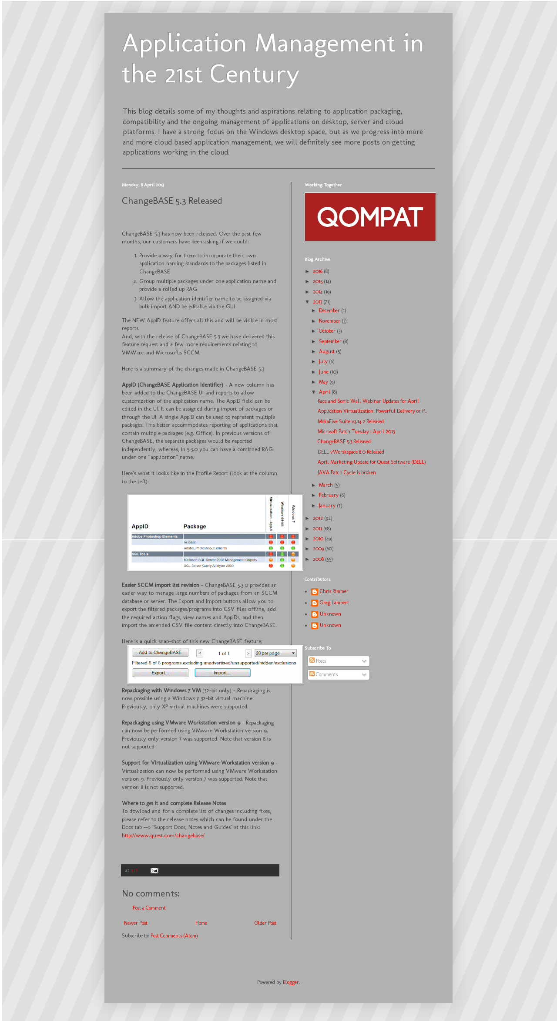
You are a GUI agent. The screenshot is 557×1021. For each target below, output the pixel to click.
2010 (319, 539)
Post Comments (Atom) (174, 936)
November (330, 321)
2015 (318, 281)
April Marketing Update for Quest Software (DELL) (372, 462)
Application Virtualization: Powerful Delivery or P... (373, 411)
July (324, 361)
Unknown (330, 614)
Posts (317, 661)
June (324, 372)
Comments (323, 674)
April (325, 392)
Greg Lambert (334, 603)
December (330, 310)
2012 (318, 518)
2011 (318, 529)
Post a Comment (149, 908)
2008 (319, 559)
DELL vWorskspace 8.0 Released (351, 452)
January (328, 505)
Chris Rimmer (334, 591)
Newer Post (136, 923)
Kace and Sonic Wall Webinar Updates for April (368, 401)
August (327, 351)
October (328, 331)
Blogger (291, 982)
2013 (318, 302)
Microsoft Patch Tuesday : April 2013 (356, 431)
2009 (319, 549)
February (329, 495)
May (324, 382)
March (326, 485)
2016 (318, 271)
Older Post (265, 923)
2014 (318, 292)
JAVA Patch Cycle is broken (347, 472)
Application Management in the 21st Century (273, 58)
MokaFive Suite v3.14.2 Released (351, 421)
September (331, 341)
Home (201, 923)
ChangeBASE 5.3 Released (344, 441)
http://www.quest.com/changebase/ (163, 835)
